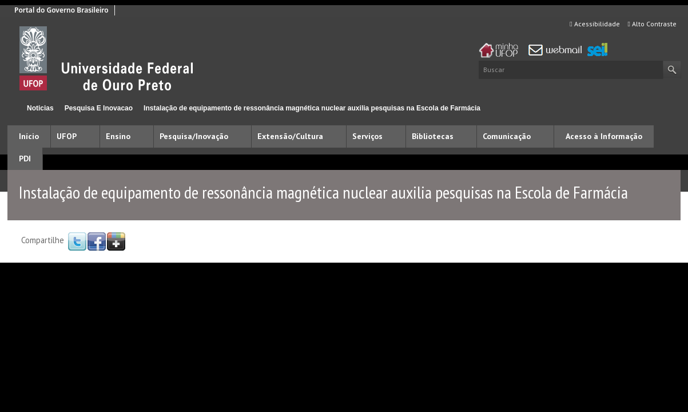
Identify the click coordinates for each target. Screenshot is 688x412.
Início (12, 108)
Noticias (40, 108)
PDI (25, 158)
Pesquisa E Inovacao (99, 108)
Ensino (118, 136)
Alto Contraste (652, 23)
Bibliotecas (433, 136)
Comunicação (507, 136)
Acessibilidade (594, 23)
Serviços (367, 136)
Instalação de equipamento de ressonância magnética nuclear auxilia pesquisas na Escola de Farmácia (312, 108)
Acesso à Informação (604, 136)
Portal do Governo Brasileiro (61, 10)
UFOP (67, 136)
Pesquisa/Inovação (194, 136)
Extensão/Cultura (290, 136)
